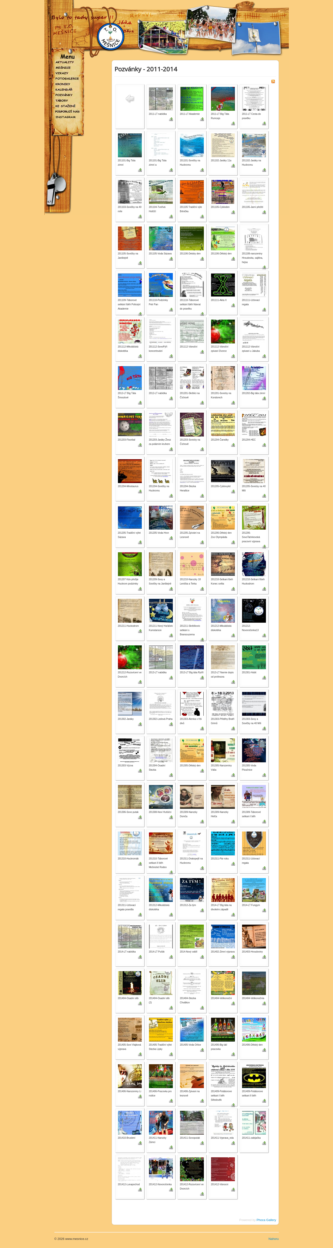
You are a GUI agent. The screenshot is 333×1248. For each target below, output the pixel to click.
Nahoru (274, 1239)
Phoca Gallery (266, 1220)
